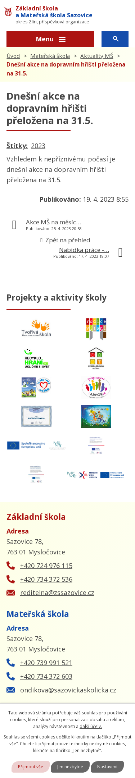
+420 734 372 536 (46, 579)
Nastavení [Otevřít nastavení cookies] (107, 767)
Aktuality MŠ (96, 55)
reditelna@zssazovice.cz (57, 592)
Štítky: (17, 145)
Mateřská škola (50, 55)
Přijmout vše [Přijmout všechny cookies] (30, 767)
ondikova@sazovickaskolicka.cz (68, 690)
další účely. (91, 726)
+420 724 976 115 (46, 565)
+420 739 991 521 (46, 662)
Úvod (13, 55)
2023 (38, 145)
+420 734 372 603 (46, 676)
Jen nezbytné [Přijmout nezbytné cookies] (70, 767)
